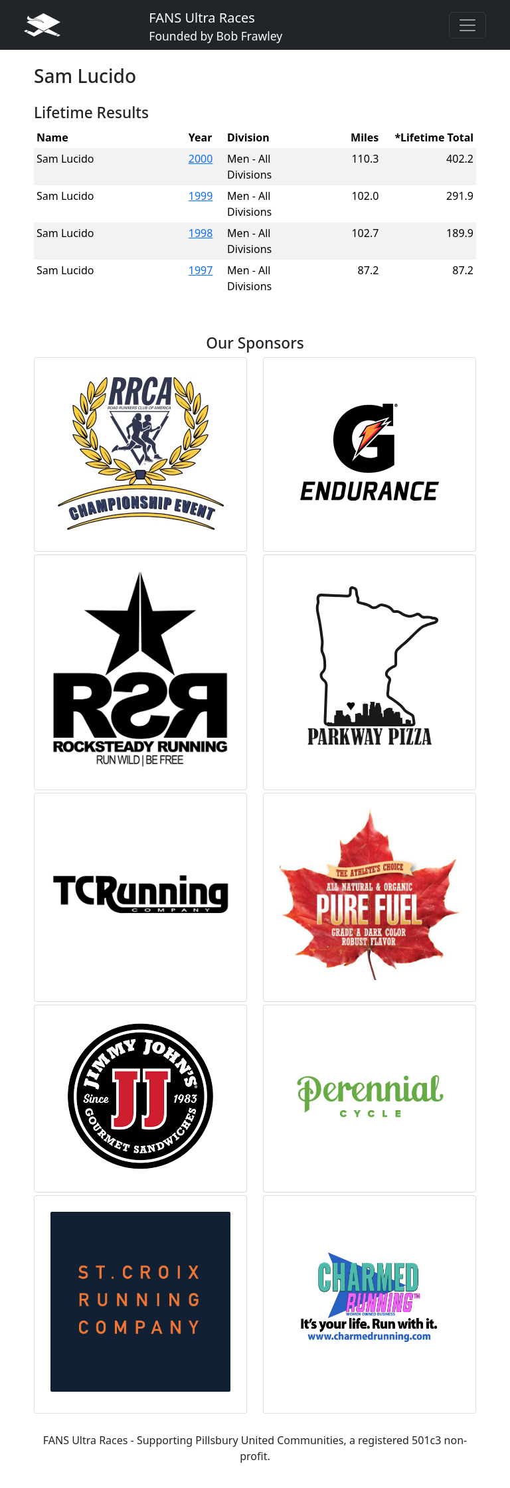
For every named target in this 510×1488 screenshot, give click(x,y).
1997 (201, 270)
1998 (201, 233)
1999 (201, 196)
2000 (201, 158)
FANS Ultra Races (215, 26)
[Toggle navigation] (467, 25)
